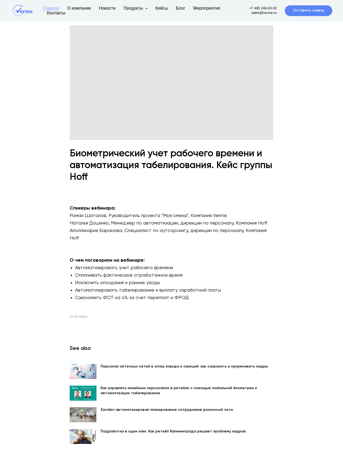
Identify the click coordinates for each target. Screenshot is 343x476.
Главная (51, 8)
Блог (180, 8)
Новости (107, 8)
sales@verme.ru (264, 13)
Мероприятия (206, 8)
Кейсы (161, 8)
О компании (79, 8)
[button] (308, 10)
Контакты (56, 13)
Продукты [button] (134, 8)
